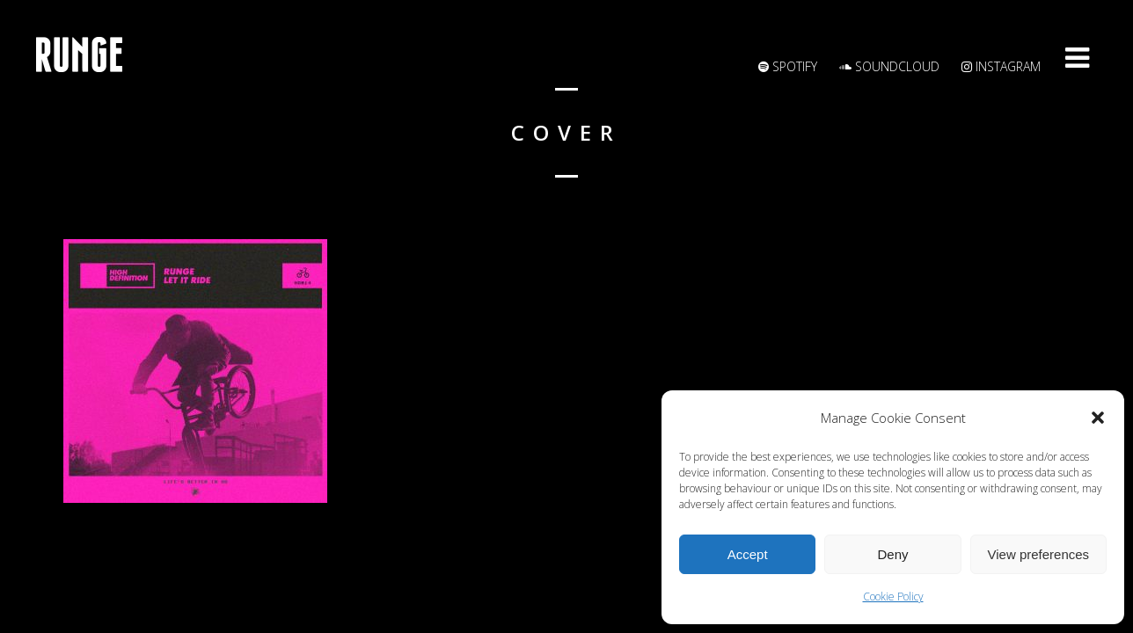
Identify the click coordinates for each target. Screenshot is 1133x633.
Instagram (1001, 66)
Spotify (787, 66)
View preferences (1039, 554)
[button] (1098, 417)
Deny (892, 554)
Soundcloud (889, 66)
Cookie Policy (893, 596)
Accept (747, 554)
